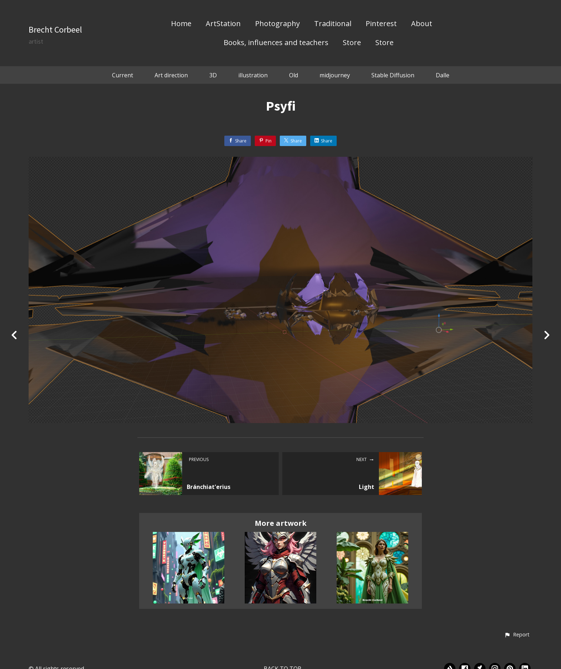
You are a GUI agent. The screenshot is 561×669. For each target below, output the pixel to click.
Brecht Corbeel (55, 29)
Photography (277, 24)
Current (122, 75)
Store (352, 43)
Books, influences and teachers (276, 43)
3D (213, 75)
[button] (516, 635)
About (421, 24)
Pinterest (381, 24)
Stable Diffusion (392, 75)
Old (293, 75)
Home (181, 24)
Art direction (171, 75)
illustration (253, 75)
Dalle (442, 75)
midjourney (334, 75)
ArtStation (223, 24)
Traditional (332, 24)
